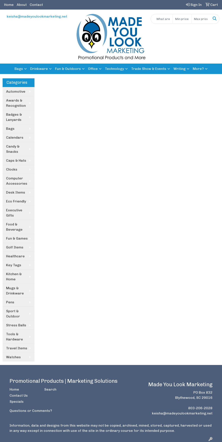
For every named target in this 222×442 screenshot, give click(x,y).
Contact (36, 5)
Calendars (14, 137)
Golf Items (14, 247)
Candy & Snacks (13, 149)
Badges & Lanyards (14, 117)
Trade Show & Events (148, 69)
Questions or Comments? (31, 411)
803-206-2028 (200, 408)
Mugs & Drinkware (15, 290)
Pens (10, 302)
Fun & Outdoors (68, 69)
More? (198, 69)
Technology (114, 69)
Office (93, 69)
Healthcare (15, 256)
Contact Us (19, 395)
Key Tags (13, 265)
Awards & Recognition (16, 103)
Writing (179, 69)
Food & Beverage (14, 227)
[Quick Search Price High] (200, 19)
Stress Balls (16, 325)
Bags (19, 69)
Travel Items (16, 348)
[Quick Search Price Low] (182, 19)
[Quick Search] (162, 19)
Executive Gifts (14, 212)
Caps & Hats (16, 160)
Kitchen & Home (14, 276)
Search (50, 389)
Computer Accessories (16, 181)
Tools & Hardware (14, 336)
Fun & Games (17, 238)
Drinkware (39, 69)
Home (9, 5)
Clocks (11, 169)
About (22, 5)
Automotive (15, 91)
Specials (17, 401)
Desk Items (15, 192)
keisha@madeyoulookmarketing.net (37, 16)
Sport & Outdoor (13, 313)
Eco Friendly (16, 201)
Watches (13, 357)
